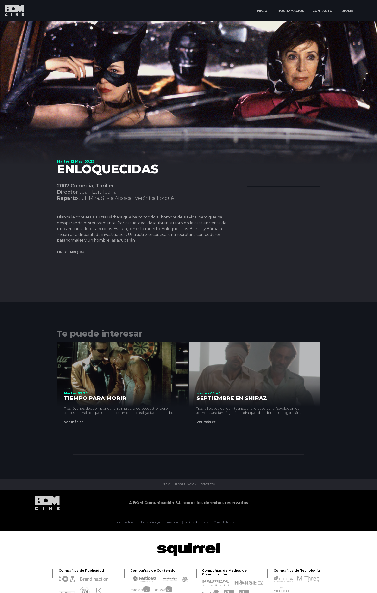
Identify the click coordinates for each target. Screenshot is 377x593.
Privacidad (170, 522)
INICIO (262, 10)
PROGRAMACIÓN (289, 10)
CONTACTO (322, 10)
